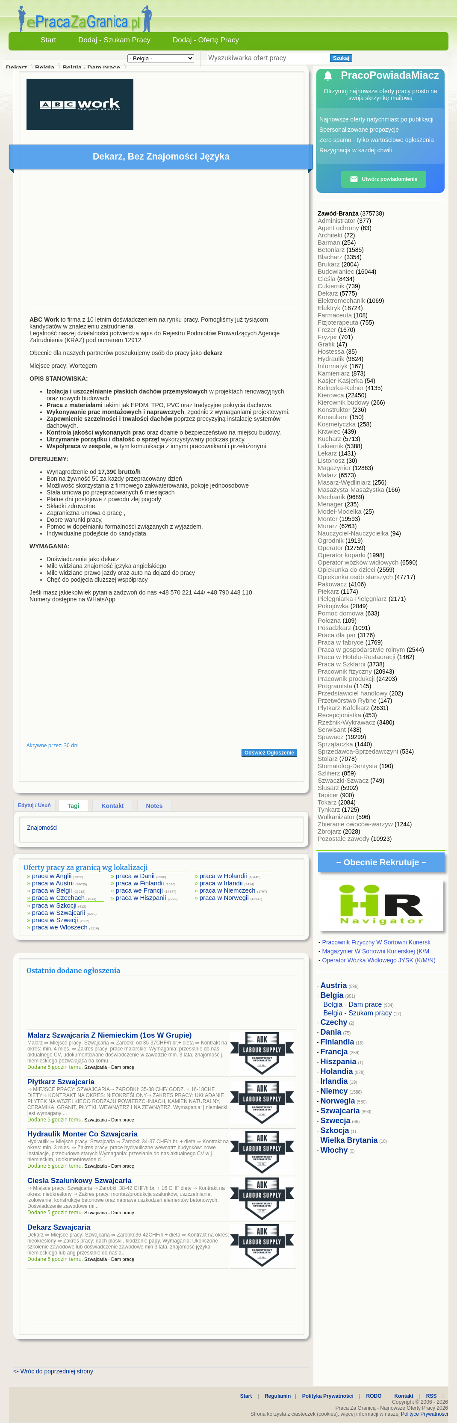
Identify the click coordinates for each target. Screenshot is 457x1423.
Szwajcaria (340, 1110)
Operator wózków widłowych (359, 562)
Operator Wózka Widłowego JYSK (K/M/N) (379, 960)
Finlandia (337, 1042)
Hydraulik (332, 358)
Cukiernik (332, 286)
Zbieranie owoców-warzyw (356, 824)
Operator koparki (342, 555)
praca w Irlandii (221, 883)
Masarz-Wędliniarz (345, 482)
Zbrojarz (330, 831)
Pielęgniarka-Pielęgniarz (353, 598)
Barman (330, 242)
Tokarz (328, 802)
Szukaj (341, 58)
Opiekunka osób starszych (356, 576)
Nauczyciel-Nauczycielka (354, 533)
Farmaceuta (336, 315)
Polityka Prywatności (328, 1396)
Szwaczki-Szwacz (344, 780)
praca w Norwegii (224, 897)
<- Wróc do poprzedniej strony (53, 1371)
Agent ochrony (339, 227)
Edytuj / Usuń (34, 805)
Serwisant (333, 729)
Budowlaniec (337, 271)
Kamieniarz (334, 373)
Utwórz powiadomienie (383, 179)
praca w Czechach (58, 897)
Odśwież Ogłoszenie (269, 753)
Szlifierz (330, 773)
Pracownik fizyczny (346, 671)
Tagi (74, 805)
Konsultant (334, 416)
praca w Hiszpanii (141, 897)
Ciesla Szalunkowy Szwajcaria (79, 1181)
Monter (328, 518)
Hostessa (332, 351)
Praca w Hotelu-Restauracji (357, 656)
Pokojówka (334, 605)
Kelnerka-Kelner (342, 387)
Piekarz (329, 591)
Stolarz (328, 758)
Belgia (44, 67)
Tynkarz (330, 809)
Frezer (328, 329)
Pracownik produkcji (347, 678)
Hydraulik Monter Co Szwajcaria (82, 1134)
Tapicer (329, 795)
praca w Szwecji (55, 919)
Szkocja (335, 1130)
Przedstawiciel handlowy (353, 693)
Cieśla (327, 278)
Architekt (331, 235)
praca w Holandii (223, 875)
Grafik (327, 344)
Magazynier (335, 467)
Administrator (337, 220)
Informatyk (333, 366)
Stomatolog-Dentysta (348, 765)
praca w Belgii (52, 890)
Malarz (328, 475)
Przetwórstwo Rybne (348, 700)
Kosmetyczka (337, 424)
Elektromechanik (342, 300)
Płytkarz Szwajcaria (60, 1082)
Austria (334, 985)
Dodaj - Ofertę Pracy (206, 40)
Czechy (334, 1022)
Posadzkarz (335, 627)
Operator (331, 547)
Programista (336, 685)
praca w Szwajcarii (58, 912)
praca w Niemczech (228, 890)
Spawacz (331, 736)
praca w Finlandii (140, 883)
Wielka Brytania (349, 1140)
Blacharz (331, 256)
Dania (331, 1032)
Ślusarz (329, 787)
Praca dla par (337, 635)
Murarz (328, 526)
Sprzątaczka (336, 744)
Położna (330, 620)
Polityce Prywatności (424, 1414)
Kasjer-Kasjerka (341, 380)
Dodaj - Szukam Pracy (114, 40)
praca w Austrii (53, 883)
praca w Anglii (52, 875)
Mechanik (332, 496)
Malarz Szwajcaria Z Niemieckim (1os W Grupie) (109, 1035)
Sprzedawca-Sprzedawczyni (359, 751)
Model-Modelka (340, 511)
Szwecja (336, 1120)
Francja (334, 1051)
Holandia (337, 1071)
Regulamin (278, 1396)
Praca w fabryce (342, 642)
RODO (374, 1396)
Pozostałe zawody (344, 838)
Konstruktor (335, 409)
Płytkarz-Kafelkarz (344, 707)
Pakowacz (333, 584)
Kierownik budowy (344, 402)
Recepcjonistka (340, 715)
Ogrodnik (331, 540)
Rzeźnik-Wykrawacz (347, 722)
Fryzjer (328, 336)
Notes (154, 805)
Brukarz (330, 264)
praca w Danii (135, 875)
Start (48, 40)
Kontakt (112, 805)
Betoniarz (332, 249)
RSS (431, 1396)
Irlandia (334, 1081)
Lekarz (328, 453)
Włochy (334, 1150)
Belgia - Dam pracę (91, 67)
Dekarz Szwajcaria (58, 1227)
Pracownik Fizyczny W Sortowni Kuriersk (376, 942)
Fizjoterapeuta (339, 322)
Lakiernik (331, 446)
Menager (331, 504)
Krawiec (330, 431)
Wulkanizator (337, 816)
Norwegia (338, 1101)
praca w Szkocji (54, 905)
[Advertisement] (162, 240)
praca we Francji (139, 890)
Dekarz (329, 293)
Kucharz (330, 438)
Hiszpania (339, 1061)
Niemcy (334, 1091)
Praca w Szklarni (342, 664)
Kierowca (332, 395)
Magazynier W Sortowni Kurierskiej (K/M (376, 951)
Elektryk (330, 307)
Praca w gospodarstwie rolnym (362, 649)
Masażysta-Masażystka (352, 489)
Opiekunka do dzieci (347, 569)
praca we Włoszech (60, 927)
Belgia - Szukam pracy (358, 1013)
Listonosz (332, 460)
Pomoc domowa (342, 613)
